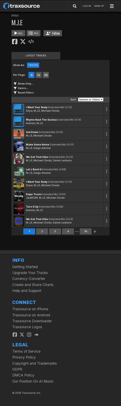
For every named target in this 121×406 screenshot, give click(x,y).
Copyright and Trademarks (34, 363)
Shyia (29, 110)
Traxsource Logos (27, 327)
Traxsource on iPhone (30, 309)
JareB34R (32, 197)
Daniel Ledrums (62, 160)
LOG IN (87, 5)
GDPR (17, 369)
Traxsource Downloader (32, 321)
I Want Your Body (36, 107)
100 (46, 75)
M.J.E (37, 110)
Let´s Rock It (33, 169)
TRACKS (33, 65)
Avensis (30, 123)
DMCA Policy (23, 375)
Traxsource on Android (31, 315)
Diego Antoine (42, 148)
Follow (53, 33)
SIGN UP (99, 5)
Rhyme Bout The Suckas (41, 119)
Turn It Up (32, 206)
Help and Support (26, 290)
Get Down (32, 132)
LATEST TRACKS (36, 55)
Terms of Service (26, 351)
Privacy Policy (24, 357)
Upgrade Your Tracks (30, 273)
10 (31, 75)
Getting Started (25, 267)
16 (85, 231)
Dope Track (33, 194)
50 (38, 75)
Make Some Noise (37, 144)
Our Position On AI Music (33, 381)
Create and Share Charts (33, 285)
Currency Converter (28, 278)
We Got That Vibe (37, 156)
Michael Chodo (50, 110)
